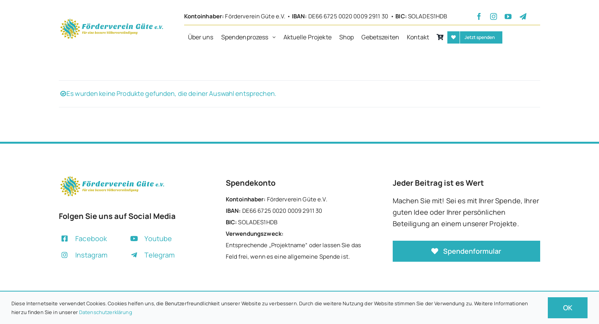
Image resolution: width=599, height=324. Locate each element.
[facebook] (479, 16)
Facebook (91, 238)
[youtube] (508, 16)
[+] (112, 20)
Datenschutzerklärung (105, 312)
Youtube (158, 238)
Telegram (159, 254)
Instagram (91, 254)
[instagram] (493, 16)
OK (567, 307)
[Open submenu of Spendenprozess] (276, 37)
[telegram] (523, 16)
